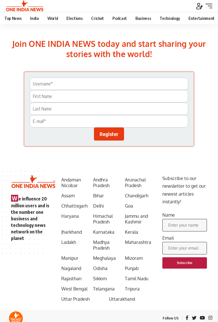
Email (168, 238)
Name (168, 215)
